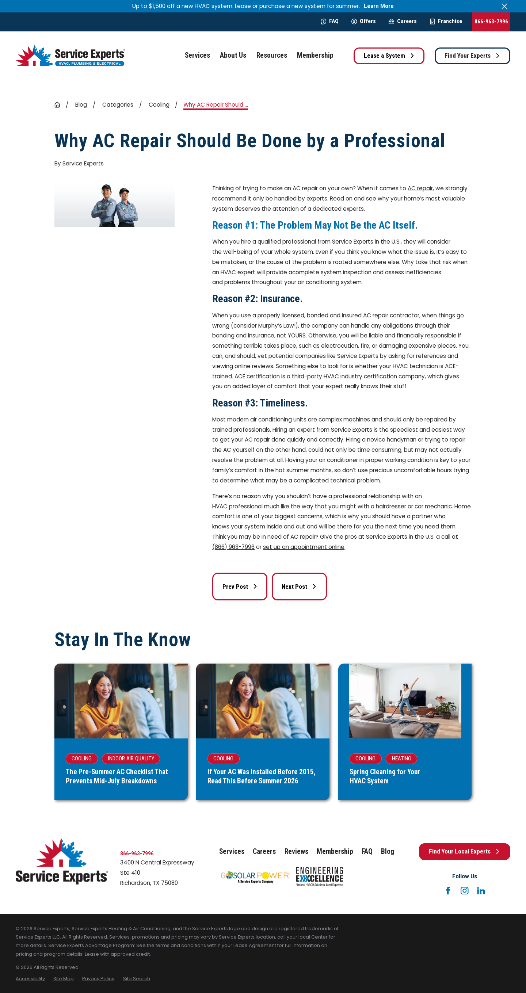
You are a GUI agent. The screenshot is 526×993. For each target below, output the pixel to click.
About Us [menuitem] (233, 55)
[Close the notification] (504, 6)
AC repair (420, 188)
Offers (363, 21)
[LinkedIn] (481, 891)
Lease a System (389, 55)
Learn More (379, 6)
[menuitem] (30, 978)
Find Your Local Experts (464, 851)
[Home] (70, 55)
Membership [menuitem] (315, 55)
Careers (403, 21)
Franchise (446, 21)
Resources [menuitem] (271, 55)
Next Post (299, 586)
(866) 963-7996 (233, 547)
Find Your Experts (472, 55)
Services (231, 851)
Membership (335, 851)
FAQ (330, 21)
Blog (387, 851)
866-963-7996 (491, 21)
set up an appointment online (303, 547)
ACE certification (257, 376)
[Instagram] (465, 891)
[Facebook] (448, 891)
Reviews (296, 851)
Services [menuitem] (197, 55)
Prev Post (240, 586)
